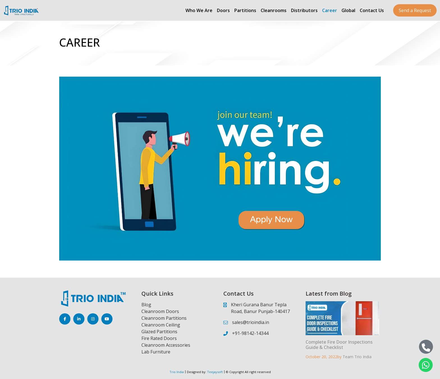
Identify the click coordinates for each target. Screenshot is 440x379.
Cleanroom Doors (160, 311)
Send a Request (415, 10)
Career (329, 10)
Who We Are (198, 10)
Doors (223, 10)
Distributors (304, 10)
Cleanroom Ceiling (160, 325)
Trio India (176, 372)
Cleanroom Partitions (164, 318)
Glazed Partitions (159, 331)
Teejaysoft (214, 372)
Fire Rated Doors (159, 338)
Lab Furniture (155, 352)
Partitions (245, 10)
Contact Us (372, 10)
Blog (146, 305)
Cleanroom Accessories (165, 345)
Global (348, 10)
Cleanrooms (274, 10)
